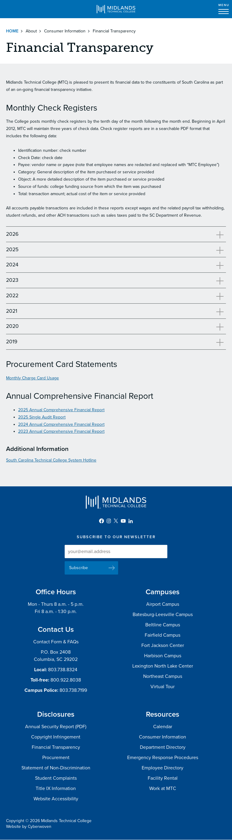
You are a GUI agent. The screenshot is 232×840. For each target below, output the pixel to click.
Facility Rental (163, 778)
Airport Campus (162, 604)
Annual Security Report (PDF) (55, 727)
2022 (12, 295)
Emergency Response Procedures (162, 758)
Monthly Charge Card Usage (32, 378)
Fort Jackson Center (162, 645)
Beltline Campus (162, 625)
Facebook (101, 520)
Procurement (55, 758)
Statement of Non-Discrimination (55, 768)
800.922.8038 (65, 680)
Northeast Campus (162, 676)
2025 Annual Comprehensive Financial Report (61, 409)
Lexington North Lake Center (162, 666)
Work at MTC (162, 788)
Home (12, 31)
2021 (11, 311)
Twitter (116, 520)
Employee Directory (162, 768)
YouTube (123, 520)
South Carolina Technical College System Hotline (51, 460)
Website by (28, 826)
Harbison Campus (162, 656)
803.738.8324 (62, 670)
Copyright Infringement (55, 737)
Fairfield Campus (162, 635)
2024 (12, 265)
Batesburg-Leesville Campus (163, 615)
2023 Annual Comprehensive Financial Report (61, 431)
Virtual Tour (162, 687)
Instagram (108, 520)
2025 (12, 249)
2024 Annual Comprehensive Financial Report (61, 424)
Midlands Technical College (116, 9)
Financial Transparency (56, 747)
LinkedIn (130, 520)
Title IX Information (56, 788)
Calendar (162, 727)
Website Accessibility (56, 799)
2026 (12, 234)
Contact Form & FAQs (56, 642)
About (31, 31)
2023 (12, 280)
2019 (11, 341)
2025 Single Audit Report (42, 417)
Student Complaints (56, 778)
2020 (12, 326)
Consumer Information (64, 31)
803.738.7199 (73, 690)
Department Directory (162, 747)
